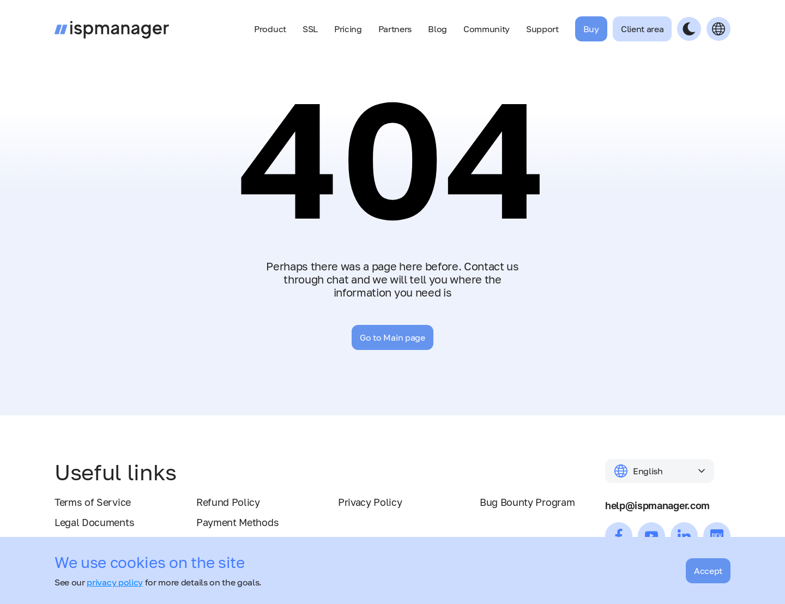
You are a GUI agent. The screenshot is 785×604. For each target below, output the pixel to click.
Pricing (348, 28)
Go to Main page (392, 337)
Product (270, 28)
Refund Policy (228, 502)
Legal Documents (94, 522)
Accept (708, 570)
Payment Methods (237, 522)
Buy (591, 28)
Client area (642, 28)
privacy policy (115, 582)
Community (486, 28)
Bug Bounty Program (527, 502)
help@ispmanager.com (657, 505)
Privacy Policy (370, 502)
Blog (437, 28)
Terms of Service (93, 502)
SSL (310, 28)
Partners (395, 28)
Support (542, 28)
